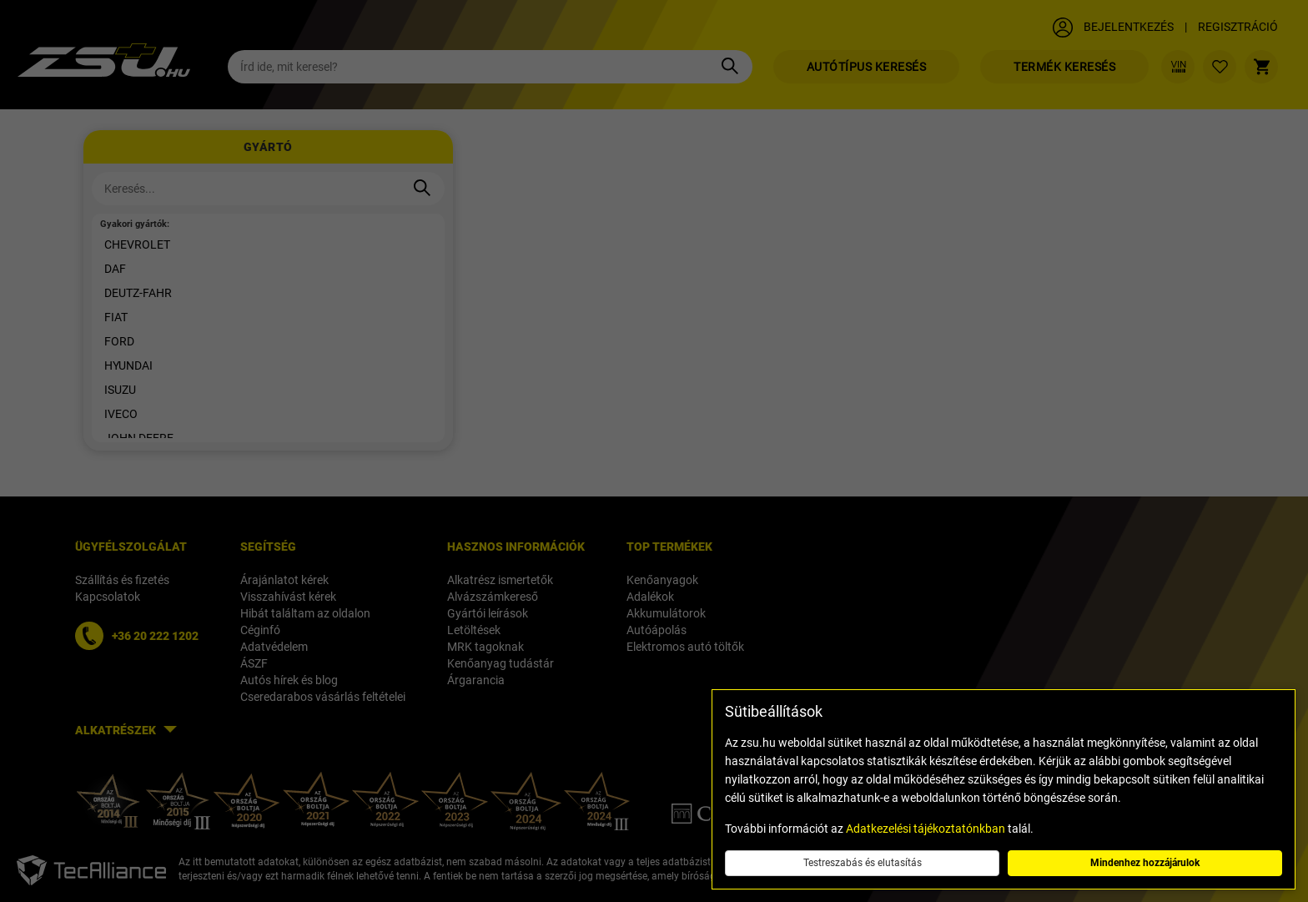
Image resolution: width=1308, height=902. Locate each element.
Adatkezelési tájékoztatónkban (925, 828)
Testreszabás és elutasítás (862, 863)
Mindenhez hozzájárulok (1145, 863)
